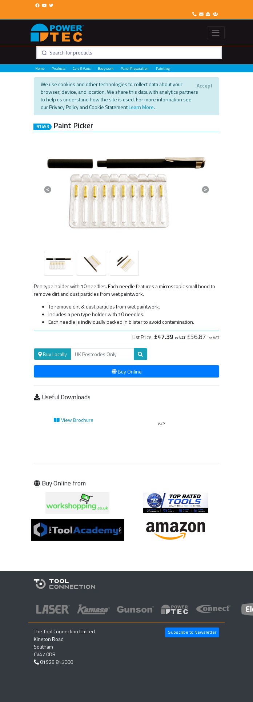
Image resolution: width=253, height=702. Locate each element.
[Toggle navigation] (216, 32)
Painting (163, 68)
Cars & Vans (82, 68)
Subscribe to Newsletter (192, 632)
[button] (48, 189)
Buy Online (127, 371)
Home (39, 68)
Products (58, 68)
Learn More (141, 107)
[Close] (204, 85)
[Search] (102, 354)
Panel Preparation (135, 68)
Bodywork (105, 68)
